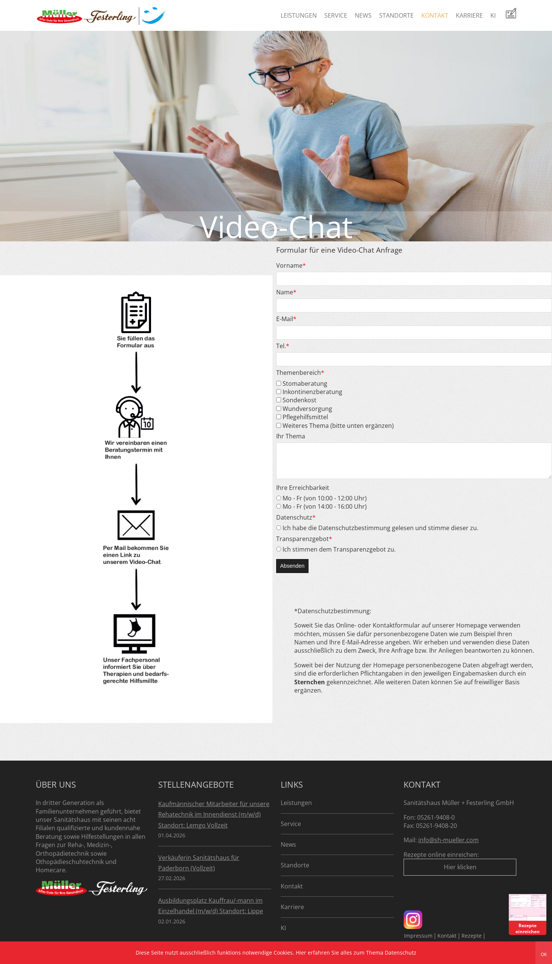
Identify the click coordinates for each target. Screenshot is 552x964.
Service (335, 15)
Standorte (396, 15)
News (363, 15)
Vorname (291, 265)
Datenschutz (296, 523)
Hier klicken (460, 867)
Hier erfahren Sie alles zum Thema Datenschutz (356, 952)
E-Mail (286, 319)
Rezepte (471, 935)
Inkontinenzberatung (309, 392)
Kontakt (434, 15)
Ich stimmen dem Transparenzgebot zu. (336, 555)
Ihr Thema (290, 436)
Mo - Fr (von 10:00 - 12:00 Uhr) (321, 504)
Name (286, 292)
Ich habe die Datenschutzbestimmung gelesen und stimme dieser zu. (377, 533)
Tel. (282, 346)
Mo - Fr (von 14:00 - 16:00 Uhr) (321, 512)
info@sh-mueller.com (448, 840)
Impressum (418, 935)
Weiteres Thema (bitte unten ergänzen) (335, 425)
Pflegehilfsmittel (302, 417)
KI (493, 15)
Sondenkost (296, 400)
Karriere (469, 15)
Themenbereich (300, 372)
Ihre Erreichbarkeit (302, 493)
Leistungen (299, 15)
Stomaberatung (301, 383)
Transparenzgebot (304, 544)
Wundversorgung (304, 409)
